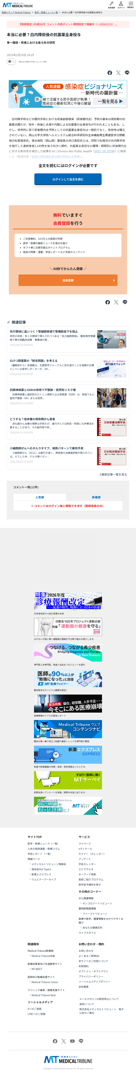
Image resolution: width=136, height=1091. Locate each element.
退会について (86, 1004)
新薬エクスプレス (41, 874)
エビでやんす (86, 869)
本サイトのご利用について (93, 961)
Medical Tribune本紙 (43, 956)
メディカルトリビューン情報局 (49, 864)
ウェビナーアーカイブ (44, 879)
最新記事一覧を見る (113, 474)
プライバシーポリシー (91, 976)
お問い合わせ (86, 950)
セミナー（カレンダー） (92, 854)
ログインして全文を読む (68, 179)
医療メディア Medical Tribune (16, 12)
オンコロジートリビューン (97, 903)
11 (11, 61)
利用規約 (84, 966)
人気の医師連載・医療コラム (44, 848)
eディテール (85, 848)
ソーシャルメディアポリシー (95, 981)
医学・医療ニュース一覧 (46, 12)
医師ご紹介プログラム (91, 879)
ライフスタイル (87, 932)
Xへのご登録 (34, 1009)
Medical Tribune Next (44, 995)
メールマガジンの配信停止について (99, 999)
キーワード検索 (87, 874)
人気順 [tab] (39, 497)
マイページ (85, 843)
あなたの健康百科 (92, 927)
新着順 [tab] (96, 497)
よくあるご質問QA (89, 956)
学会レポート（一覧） (40, 854)
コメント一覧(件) (25, 487)
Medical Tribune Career (45, 982)
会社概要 (84, 986)
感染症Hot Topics (41, 869)
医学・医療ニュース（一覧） (44, 843)
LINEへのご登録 (36, 1014)
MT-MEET (37, 969)
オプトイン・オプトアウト (93, 971)
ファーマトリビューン (95, 913)
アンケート (85, 859)
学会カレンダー (87, 864)
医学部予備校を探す (90, 884)
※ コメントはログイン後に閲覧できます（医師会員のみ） (68, 506)
